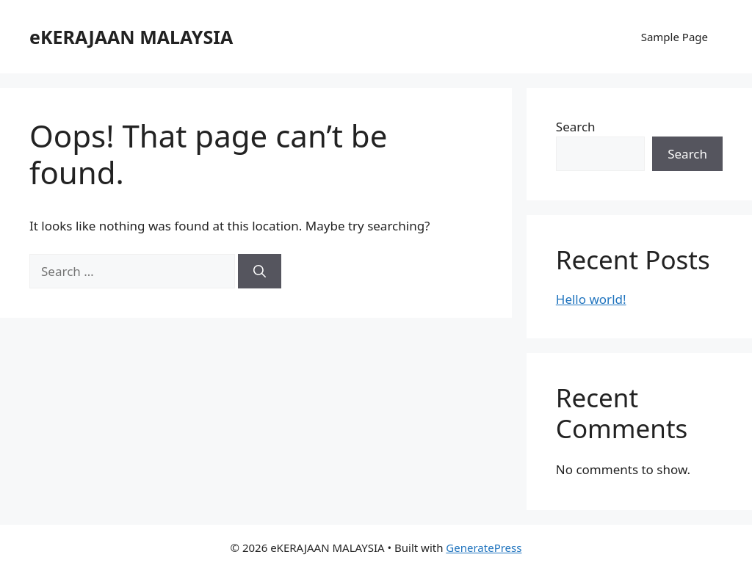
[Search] (259, 271)
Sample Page (674, 36)
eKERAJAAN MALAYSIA (131, 36)
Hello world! (591, 299)
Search (576, 126)
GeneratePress (483, 547)
